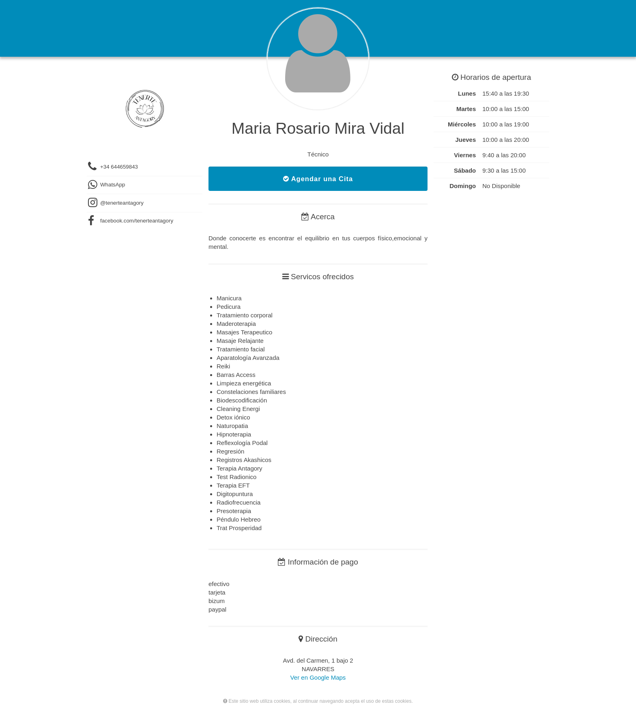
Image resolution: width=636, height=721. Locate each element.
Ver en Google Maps (318, 677)
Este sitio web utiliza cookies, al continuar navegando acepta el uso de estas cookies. (318, 701)
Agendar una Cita (318, 178)
